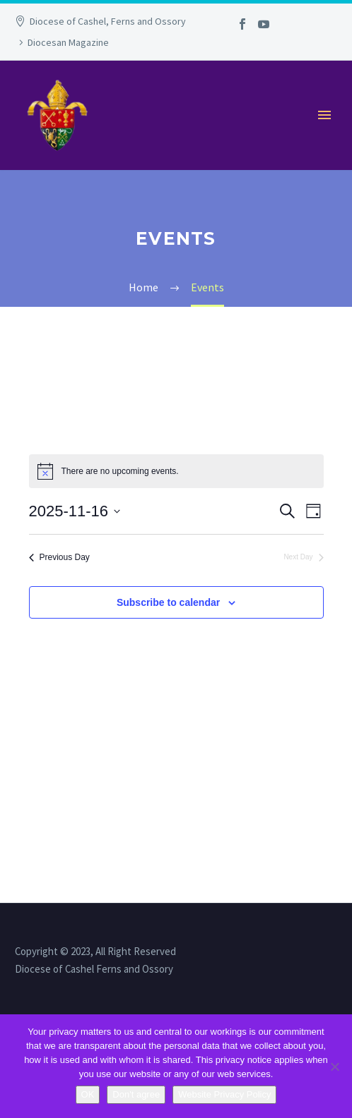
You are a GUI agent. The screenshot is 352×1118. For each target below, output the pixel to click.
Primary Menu (324, 115)
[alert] (176, 471)
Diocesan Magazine (68, 42)
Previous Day (59, 557)
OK (88, 1094)
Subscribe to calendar (168, 602)
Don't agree (136, 1094)
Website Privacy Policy (224, 1094)
